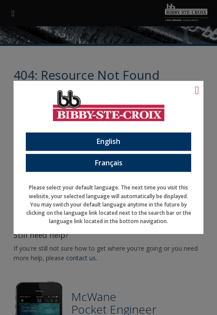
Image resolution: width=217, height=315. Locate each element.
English (108, 141)
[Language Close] (197, 90)
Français (108, 162)
